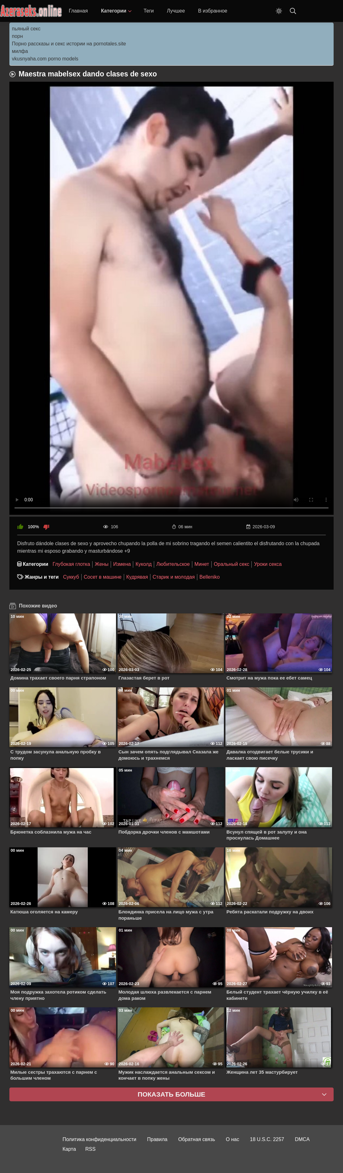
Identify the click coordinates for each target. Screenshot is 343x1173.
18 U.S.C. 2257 (267, 1139)
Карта (69, 1149)
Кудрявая (137, 577)
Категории (113, 10)
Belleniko (209, 577)
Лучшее (176, 10)
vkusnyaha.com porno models (45, 58)
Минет (201, 564)
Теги (149, 10)
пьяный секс (26, 28)
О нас (232, 1139)
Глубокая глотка (71, 564)
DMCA (302, 1139)
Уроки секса (268, 564)
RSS (90, 1149)
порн (17, 36)
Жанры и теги (42, 577)
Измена (122, 564)
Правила (157, 1139)
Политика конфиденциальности (99, 1139)
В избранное (212, 10)
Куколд (143, 564)
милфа (20, 51)
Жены (101, 564)
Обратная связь (196, 1139)
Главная (78, 10)
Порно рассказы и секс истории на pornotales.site (69, 43)
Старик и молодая (174, 577)
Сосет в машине (103, 577)
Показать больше (171, 1094)
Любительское (173, 564)
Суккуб (71, 577)
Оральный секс (232, 564)
